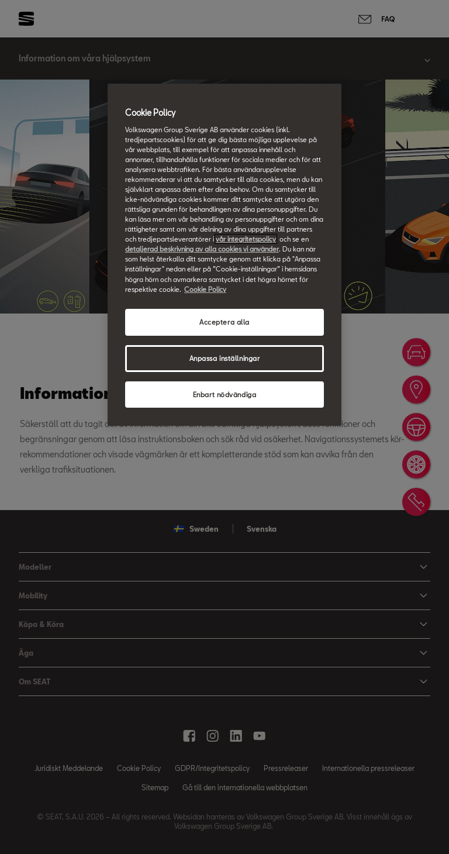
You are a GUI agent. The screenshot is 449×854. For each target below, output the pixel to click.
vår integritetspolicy (246, 239)
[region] (224, 255)
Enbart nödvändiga (225, 394)
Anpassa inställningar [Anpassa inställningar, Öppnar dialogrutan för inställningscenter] (224, 357)
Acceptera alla (224, 322)
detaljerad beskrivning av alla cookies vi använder (202, 249)
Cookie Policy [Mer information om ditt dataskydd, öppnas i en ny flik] (205, 288)
